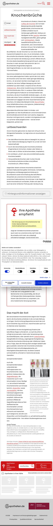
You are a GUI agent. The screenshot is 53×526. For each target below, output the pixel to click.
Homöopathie (11, 391)
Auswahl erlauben (26, 283)
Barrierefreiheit (39, 520)
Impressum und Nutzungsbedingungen (25, 516)
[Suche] (41, 3)
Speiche (36, 35)
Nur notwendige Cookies (9, 283)
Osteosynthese (39, 337)
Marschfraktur (39, 102)
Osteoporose (11, 88)
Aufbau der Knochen (28, 24)
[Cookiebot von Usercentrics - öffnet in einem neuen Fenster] (44, 241)
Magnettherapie (12, 377)
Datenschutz (43, 516)
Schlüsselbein (29, 40)
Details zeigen (44, 277)
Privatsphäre (13, 520)
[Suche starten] (32, 467)
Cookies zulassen (43, 283)
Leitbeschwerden (10, 30)
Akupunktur (16, 389)
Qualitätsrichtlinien (26, 520)
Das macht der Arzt (9, 37)
